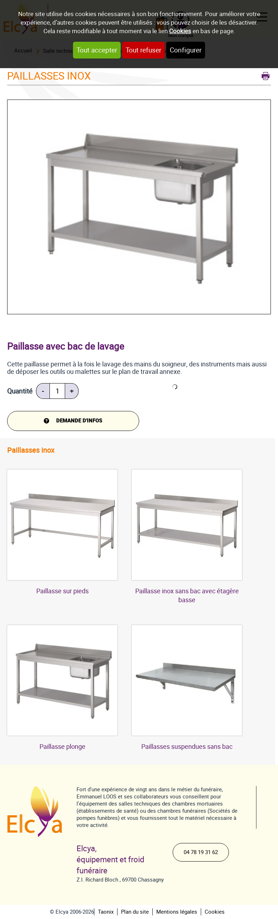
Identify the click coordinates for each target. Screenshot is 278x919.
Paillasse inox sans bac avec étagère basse (187, 595)
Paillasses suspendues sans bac (186, 746)
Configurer (185, 50)
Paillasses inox (30, 450)
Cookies (180, 31)
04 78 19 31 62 (201, 852)
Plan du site (135, 911)
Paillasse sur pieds (62, 591)
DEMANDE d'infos (79, 421)
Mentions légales (176, 911)
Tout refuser (143, 50)
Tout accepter (97, 50)
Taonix (106, 911)
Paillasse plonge (62, 746)
